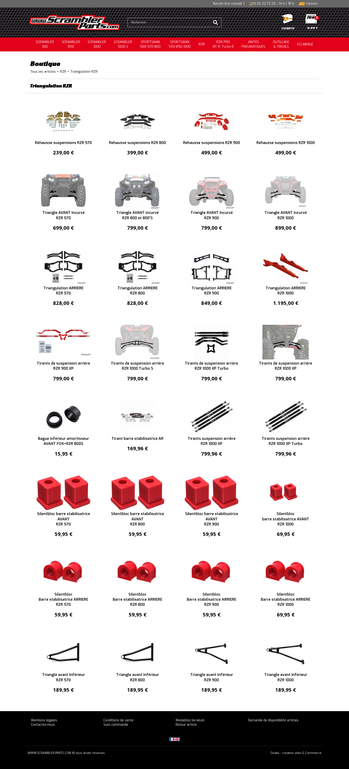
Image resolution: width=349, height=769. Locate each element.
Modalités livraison (190, 720)
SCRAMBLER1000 (97, 44)
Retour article (186, 724)
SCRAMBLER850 (71, 44)
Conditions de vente (118, 720)
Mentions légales (44, 720)
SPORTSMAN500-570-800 (150, 44)
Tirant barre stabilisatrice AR (137, 438)
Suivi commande (115, 724)
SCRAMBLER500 (45, 44)
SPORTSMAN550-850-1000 (179, 44)
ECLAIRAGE (305, 44)
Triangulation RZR (84, 71)
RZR (202, 44)
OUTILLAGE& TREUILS (281, 44)
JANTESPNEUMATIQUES (253, 44)
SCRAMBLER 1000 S (123, 44)
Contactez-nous (43, 724)
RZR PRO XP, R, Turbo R (223, 44)
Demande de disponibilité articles (273, 720)
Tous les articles (43, 71)
